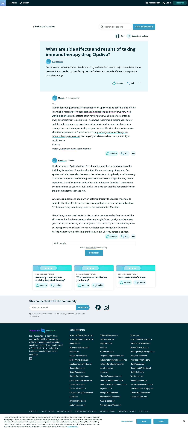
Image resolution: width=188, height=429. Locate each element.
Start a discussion (144, 26)
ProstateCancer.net (139, 356)
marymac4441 (57, 62)
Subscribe (180, 3)
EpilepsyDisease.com (109, 335)
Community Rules (127, 411)
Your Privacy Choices (85, 411)
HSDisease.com (107, 351)
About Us (33, 411)
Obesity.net (135, 335)
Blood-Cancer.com (77, 372)
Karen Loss (62, 160)
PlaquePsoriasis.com (140, 347)
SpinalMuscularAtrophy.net (142, 388)
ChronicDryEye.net (77, 384)
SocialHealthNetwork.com (142, 384)
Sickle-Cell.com (137, 372)
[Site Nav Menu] (13, 3)
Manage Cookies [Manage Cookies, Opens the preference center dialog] (127, 421)
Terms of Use (34, 316)
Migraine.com (106, 388)
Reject (144, 421)
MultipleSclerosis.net (109, 392)
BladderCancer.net (77, 368)
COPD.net (74, 397)
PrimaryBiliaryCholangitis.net (143, 351)
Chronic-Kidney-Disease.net (81, 392)
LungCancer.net (68, 148)
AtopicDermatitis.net (78, 356)
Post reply (94, 252)
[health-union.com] (42, 330)
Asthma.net (74, 351)
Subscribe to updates (137, 36)
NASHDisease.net (107, 401)
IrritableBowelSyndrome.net (111, 364)
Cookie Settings (107, 411)
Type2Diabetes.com (139, 397)
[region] (94, 421)
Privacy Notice (76, 314)
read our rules (91, 248)
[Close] (184, 421)
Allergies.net (75, 343)
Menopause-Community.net (111, 380)
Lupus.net (104, 372)
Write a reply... (61, 243)
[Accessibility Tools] (152, 3)
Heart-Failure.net (107, 339)
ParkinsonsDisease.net (140, 343)
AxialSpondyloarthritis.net (80, 364)
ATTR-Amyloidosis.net (79, 360)
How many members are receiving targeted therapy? (50, 279)
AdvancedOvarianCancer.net (82, 339)
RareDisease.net (137, 364)
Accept (161, 421)
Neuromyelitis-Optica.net (110, 405)
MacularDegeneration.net (110, 376)
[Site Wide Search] (24, 3)
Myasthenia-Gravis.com (110, 397)
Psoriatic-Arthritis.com (140, 360)
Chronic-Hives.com (78, 388)
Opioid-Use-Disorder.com (141, 339)
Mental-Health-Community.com (113, 384)
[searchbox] (118, 27)
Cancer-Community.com (80, 376)
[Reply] (131, 83)
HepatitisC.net (106, 343)
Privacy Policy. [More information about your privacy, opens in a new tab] (73, 426)
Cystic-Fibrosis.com (78, 401)
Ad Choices (143, 411)
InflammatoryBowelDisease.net (113, 360)
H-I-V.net (103, 347)
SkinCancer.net (137, 376)
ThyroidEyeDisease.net (140, 392)
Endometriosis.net (77, 405)
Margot (61, 98)
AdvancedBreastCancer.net (81, 335)
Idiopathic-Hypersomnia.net (111, 356)
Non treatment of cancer (132, 277)
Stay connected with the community (53, 301)
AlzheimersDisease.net (79, 347)
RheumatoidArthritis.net (141, 368)
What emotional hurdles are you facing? (91, 279)
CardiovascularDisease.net (81, 380)
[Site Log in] (167, 3)
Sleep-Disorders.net (139, 380)
